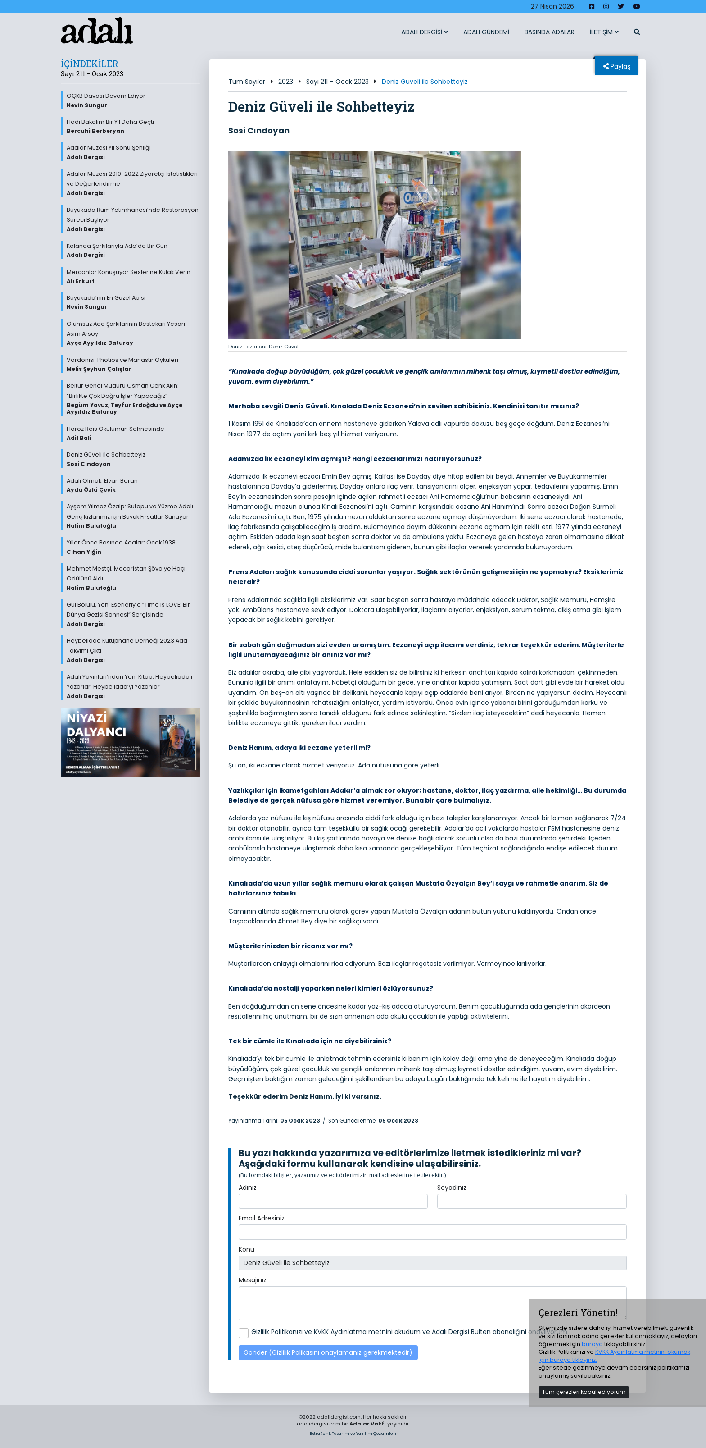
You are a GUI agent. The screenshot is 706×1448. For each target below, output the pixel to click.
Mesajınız (253, 1280)
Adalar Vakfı (367, 1423)
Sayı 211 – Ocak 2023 (337, 81)
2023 (285, 81)
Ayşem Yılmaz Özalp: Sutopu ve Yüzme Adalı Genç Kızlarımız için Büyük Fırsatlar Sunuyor (133, 516)
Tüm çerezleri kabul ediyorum (583, 1392)
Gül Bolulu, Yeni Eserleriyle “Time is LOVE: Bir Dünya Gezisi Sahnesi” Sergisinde (133, 614)
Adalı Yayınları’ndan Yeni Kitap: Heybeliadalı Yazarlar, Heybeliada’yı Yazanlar (133, 686)
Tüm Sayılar (246, 81)
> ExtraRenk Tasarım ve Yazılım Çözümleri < (353, 1433)
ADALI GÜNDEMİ (486, 32)
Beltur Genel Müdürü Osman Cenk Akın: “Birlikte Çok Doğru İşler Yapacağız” (133, 399)
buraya (592, 1344)
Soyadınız (451, 1187)
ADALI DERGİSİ (424, 32)
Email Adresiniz (262, 1218)
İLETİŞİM (604, 32)
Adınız (248, 1187)
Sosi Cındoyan (259, 130)
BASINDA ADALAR (550, 32)
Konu (246, 1249)
